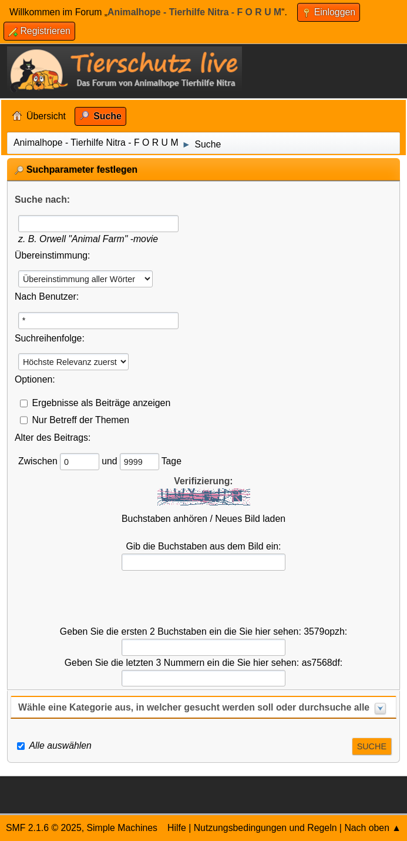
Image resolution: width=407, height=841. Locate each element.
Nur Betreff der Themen (80, 419)
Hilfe (176, 828)
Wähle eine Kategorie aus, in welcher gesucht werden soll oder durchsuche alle (193, 707)
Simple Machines (121, 828)
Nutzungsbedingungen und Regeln (265, 828)
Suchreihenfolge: (50, 338)
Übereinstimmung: (52, 255)
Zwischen (39, 461)
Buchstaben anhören (164, 519)
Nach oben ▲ (372, 828)
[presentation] (204, 598)
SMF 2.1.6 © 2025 (44, 828)
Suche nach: (42, 200)
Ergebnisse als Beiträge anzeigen (101, 402)
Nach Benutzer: (47, 296)
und (111, 461)
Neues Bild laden (250, 519)
